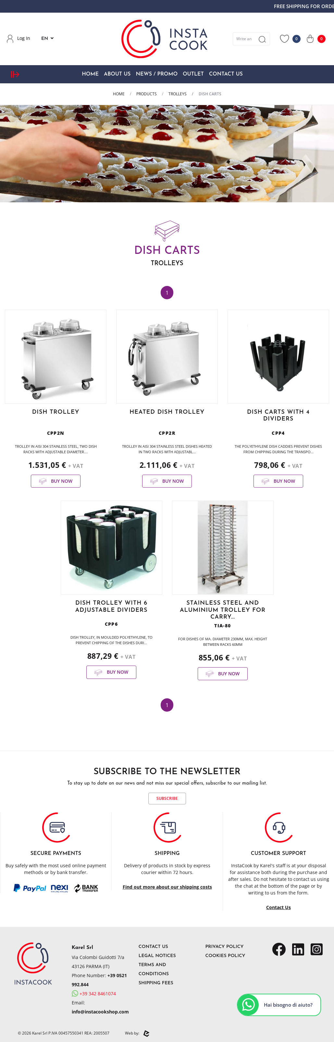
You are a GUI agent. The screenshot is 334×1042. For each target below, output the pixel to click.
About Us (117, 74)
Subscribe (167, 798)
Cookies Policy (225, 955)
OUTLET (193, 74)
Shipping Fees (156, 983)
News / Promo (157, 74)
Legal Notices (157, 955)
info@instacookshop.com (100, 1012)
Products (146, 94)
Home (90, 74)
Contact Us (226, 74)
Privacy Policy (224, 946)
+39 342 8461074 (94, 993)
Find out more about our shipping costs (167, 887)
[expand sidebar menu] (15, 74)
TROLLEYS (177, 94)
